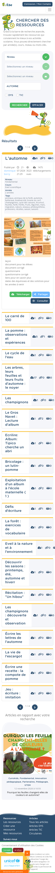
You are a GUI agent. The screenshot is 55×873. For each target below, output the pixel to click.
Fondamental (27, 778)
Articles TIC (35, 829)
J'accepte (7, 850)
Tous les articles (38, 822)
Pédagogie (42, 782)
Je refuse (18, 850)
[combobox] (22, 57)
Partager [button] (41, 294)
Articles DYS (36, 826)
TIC (21, 95)
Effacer (37, 105)
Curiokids (14, 778)
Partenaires (29, 782)
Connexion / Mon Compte (37, 3)
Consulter (40, 300)
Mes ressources (12, 833)
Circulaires (35, 833)
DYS (10, 95)
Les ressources (12, 822)
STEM (28, 785)
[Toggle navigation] (50, 8)
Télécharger (20, 294)
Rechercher (19, 105)
